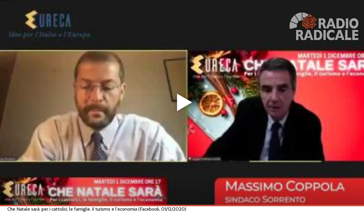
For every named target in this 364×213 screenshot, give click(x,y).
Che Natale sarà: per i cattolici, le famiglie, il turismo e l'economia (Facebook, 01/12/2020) (96, 209)
